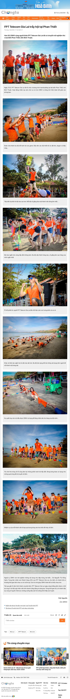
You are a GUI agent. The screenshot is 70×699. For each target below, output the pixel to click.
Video (52, 683)
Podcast (53, 688)
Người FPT (19, 18)
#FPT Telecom (22, 630)
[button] (67, 654)
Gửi (62, 620)
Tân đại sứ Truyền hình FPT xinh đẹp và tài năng (20, 608)
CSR (57, 18)
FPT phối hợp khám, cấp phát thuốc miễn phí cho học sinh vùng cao (51, 666)
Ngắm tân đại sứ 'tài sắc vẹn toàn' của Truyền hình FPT (22, 605)
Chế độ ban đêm (64, 18)
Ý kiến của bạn (35, 620)
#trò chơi (32, 630)
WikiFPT (53, 691)
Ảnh (52, 686)
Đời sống (38, 686)
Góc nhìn (38, 688)
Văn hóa (24, 18)
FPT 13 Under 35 (41, 18)
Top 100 (48, 18)
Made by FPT (31, 686)
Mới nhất (26, 615)
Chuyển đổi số (32, 683)
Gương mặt (38, 683)
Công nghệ (13, 18)
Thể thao (28, 18)
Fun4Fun (45, 686)
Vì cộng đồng (46, 688)
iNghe (53, 18)
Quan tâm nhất (17, 615)
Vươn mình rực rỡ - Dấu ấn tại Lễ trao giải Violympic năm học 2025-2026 (17, 666)
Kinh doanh (7, 18)
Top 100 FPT (62, 688)
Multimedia (35, 18)
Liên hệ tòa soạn (6, 675)
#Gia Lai (12, 630)
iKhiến (45, 683)
